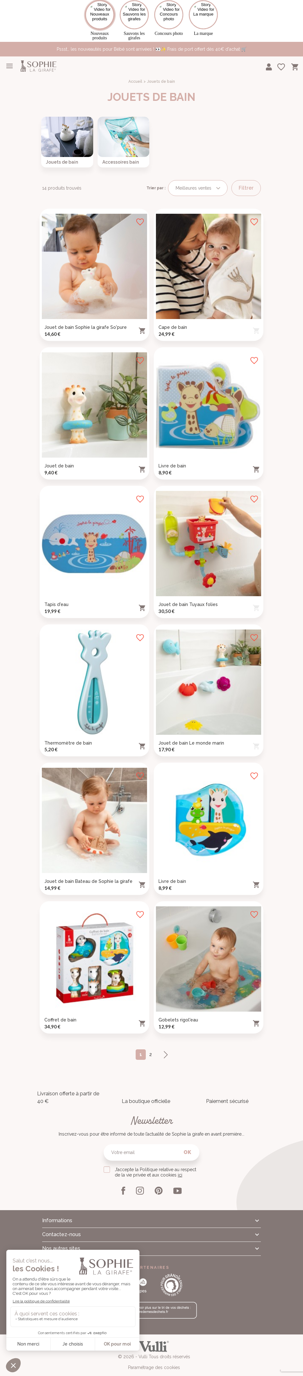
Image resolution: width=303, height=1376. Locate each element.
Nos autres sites (61, 1243)
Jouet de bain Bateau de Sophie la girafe (88, 875)
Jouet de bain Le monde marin (191, 737)
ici (180, 1169)
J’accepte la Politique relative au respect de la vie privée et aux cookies (155, 1166)
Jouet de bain (59, 460)
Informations (57, 1215)
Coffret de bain (60, 1014)
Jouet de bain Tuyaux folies (188, 598)
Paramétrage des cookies (154, 1361)
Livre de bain (172, 460)
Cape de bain (172, 321)
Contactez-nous (61, 1229)
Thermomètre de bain (68, 737)
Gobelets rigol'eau (178, 1014)
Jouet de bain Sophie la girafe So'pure (85, 321)
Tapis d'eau (56, 598)
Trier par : (155, 182)
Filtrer (246, 182)
